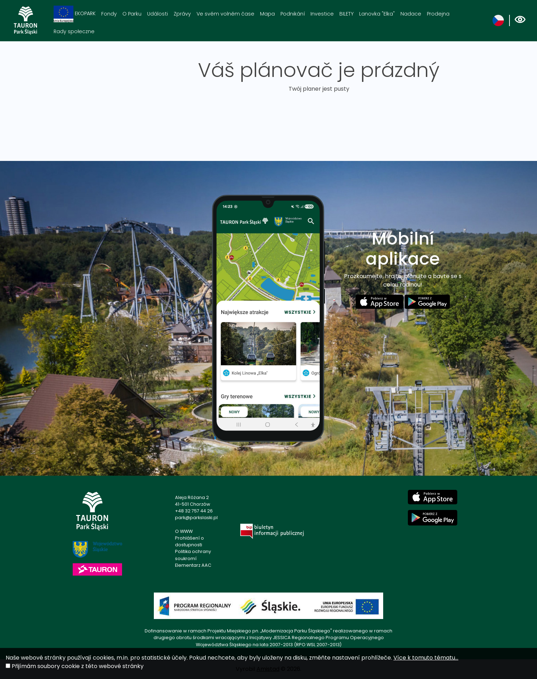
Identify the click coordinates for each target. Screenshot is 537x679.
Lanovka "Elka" (377, 13)
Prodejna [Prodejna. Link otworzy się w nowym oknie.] (438, 13)
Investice (322, 13)
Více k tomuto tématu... (425, 658)
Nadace (410, 13)
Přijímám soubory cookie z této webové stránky (78, 666)
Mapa (267, 13)
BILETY (346, 13)
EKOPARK (75, 14)
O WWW (184, 531)
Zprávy (182, 13)
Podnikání (292, 13)
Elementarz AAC (193, 565)
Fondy (109, 13)
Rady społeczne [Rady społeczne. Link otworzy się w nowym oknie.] (74, 31)
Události (157, 13)
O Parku (131, 13)
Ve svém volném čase (225, 13)
